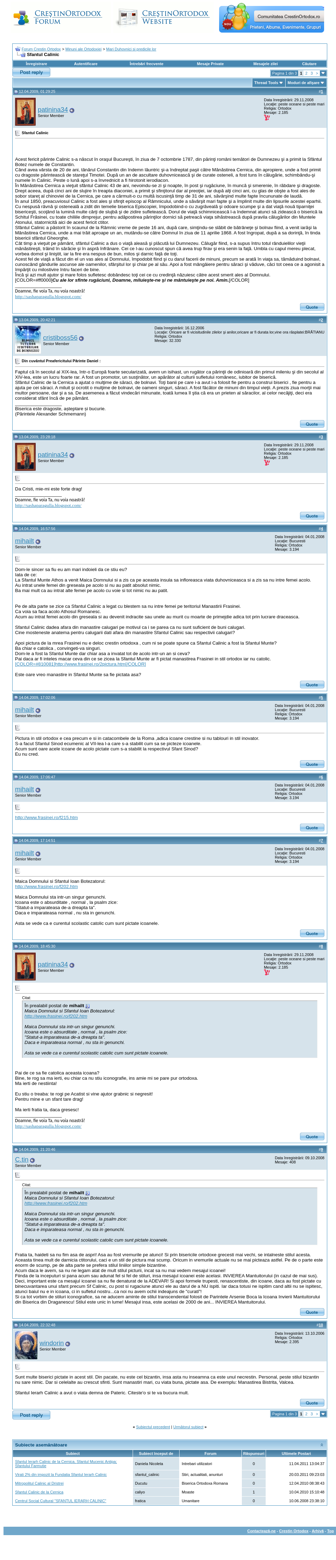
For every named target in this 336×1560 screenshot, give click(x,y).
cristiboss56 (60, 337)
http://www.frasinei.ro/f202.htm (46, 886)
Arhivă (318, 1531)
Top (330, 1531)
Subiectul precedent (153, 1427)
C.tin (21, 1159)
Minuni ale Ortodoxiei (83, 49)
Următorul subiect (188, 1427)
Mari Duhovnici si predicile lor (131, 49)
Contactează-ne (261, 1531)
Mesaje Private (210, 64)
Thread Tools (266, 83)
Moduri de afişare (304, 83)
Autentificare (85, 64)
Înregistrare (36, 64)
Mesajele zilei (265, 64)
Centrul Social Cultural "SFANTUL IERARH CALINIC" (60, 1501)
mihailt (24, 540)
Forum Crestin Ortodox (41, 49)
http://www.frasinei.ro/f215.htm (46, 817)
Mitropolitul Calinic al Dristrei (39, 1483)
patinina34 (53, 109)
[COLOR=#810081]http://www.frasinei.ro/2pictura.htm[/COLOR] (80, 664)
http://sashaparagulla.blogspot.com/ (48, 296)
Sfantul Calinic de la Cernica (39, 1492)
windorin (52, 1343)
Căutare (309, 64)
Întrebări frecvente (146, 64)
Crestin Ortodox (294, 1531)
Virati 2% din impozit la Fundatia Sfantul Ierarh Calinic (61, 1474)
